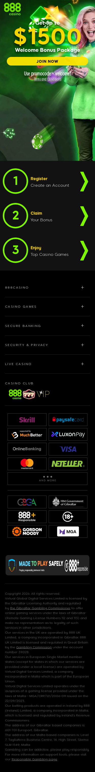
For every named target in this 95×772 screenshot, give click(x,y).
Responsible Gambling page (34, 759)
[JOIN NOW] (47, 61)
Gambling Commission (34, 647)
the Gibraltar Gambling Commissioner (40, 608)
